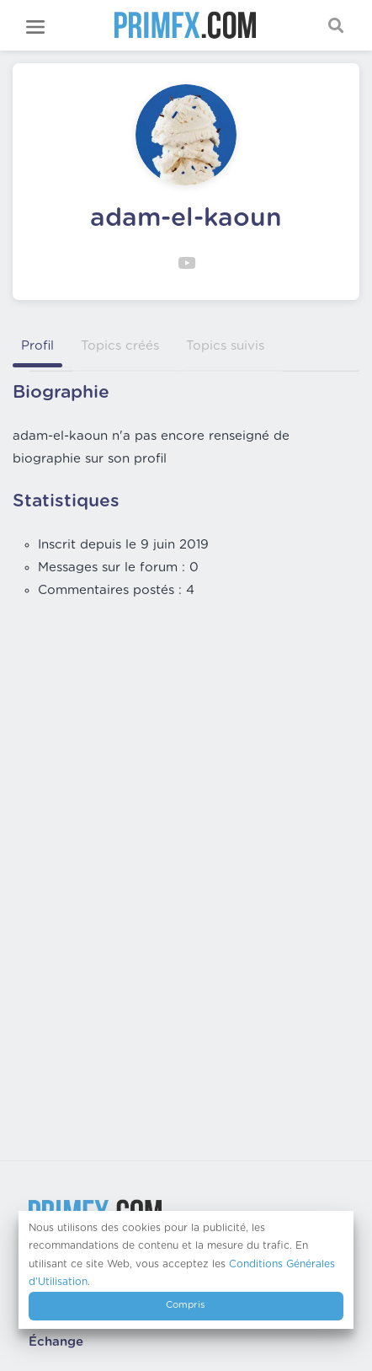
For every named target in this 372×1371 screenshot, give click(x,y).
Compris (185, 1304)
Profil (37, 346)
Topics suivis (225, 346)
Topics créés (120, 346)
